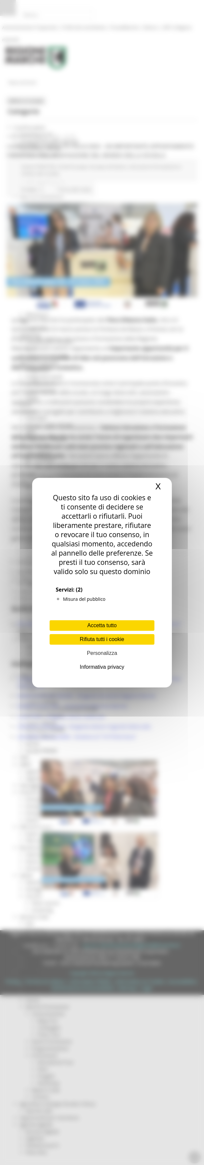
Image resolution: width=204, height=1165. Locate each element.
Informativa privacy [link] (102, 667)
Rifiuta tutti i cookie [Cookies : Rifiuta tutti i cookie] (102, 639)
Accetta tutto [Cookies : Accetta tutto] (102, 625)
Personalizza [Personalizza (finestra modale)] (102, 653)
